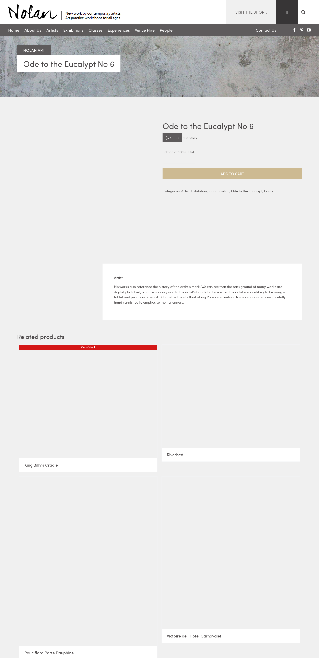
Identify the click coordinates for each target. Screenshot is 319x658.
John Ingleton (219, 190)
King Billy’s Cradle (41, 465)
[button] (303, 12)
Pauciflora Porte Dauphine (49, 652)
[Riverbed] (231, 396)
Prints (268, 190)
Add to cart (232, 173)
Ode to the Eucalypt (246, 190)
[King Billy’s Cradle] (88, 401)
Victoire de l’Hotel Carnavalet (194, 635)
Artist (185, 190)
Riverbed (175, 454)
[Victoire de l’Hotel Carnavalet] (231, 553)
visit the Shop (251, 12)
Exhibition (199, 190)
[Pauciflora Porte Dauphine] (88, 561)
